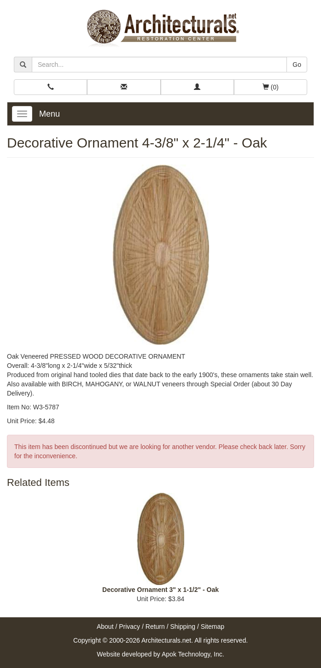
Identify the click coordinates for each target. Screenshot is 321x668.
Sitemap (212, 626)
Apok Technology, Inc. (193, 654)
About (105, 626)
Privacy (129, 626)
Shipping (183, 626)
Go (296, 64)
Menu (49, 113)
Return (155, 626)
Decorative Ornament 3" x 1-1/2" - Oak (160, 589)
